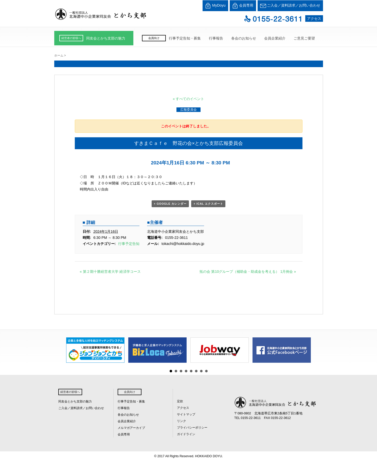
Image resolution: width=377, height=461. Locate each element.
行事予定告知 (128, 244)
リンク (181, 421)
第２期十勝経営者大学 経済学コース (110, 272)
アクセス (314, 18)
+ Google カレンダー (170, 203)
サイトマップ (186, 414)
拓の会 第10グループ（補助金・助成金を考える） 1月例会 (248, 272)
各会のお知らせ (243, 38)
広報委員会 (188, 109)
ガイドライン (186, 434)
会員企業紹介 (274, 38)
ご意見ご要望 (304, 38)
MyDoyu (215, 6)
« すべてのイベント (188, 99)
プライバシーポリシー (192, 427)
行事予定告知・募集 (185, 38)
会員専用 (243, 6)
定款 (180, 401)
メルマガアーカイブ (131, 428)
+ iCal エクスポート (208, 203)
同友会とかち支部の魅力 (105, 38)
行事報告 (216, 38)
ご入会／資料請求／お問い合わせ (290, 6)
